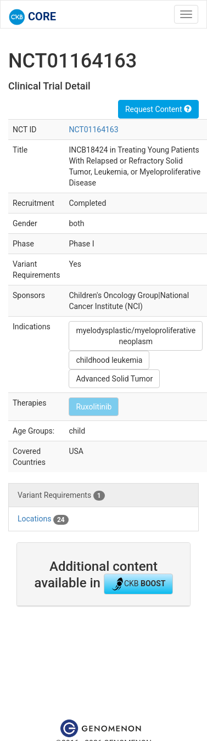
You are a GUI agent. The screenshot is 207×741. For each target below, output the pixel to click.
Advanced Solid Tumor (114, 378)
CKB (138, 584)
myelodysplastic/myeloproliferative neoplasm (135, 336)
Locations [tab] (43, 519)
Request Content (158, 109)
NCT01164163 (93, 129)
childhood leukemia (109, 360)
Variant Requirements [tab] (61, 496)
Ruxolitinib (93, 406)
